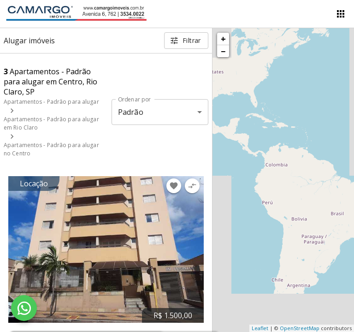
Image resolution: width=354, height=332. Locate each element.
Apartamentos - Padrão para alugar (51, 102)
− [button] (223, 51)
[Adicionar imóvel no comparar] (192, 185)
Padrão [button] (130, 112)
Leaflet (260, 328)
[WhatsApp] (24, 308)
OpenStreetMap (299, 328)
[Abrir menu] (341, 14)
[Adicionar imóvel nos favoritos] (173, 185)
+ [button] (223, 38)
